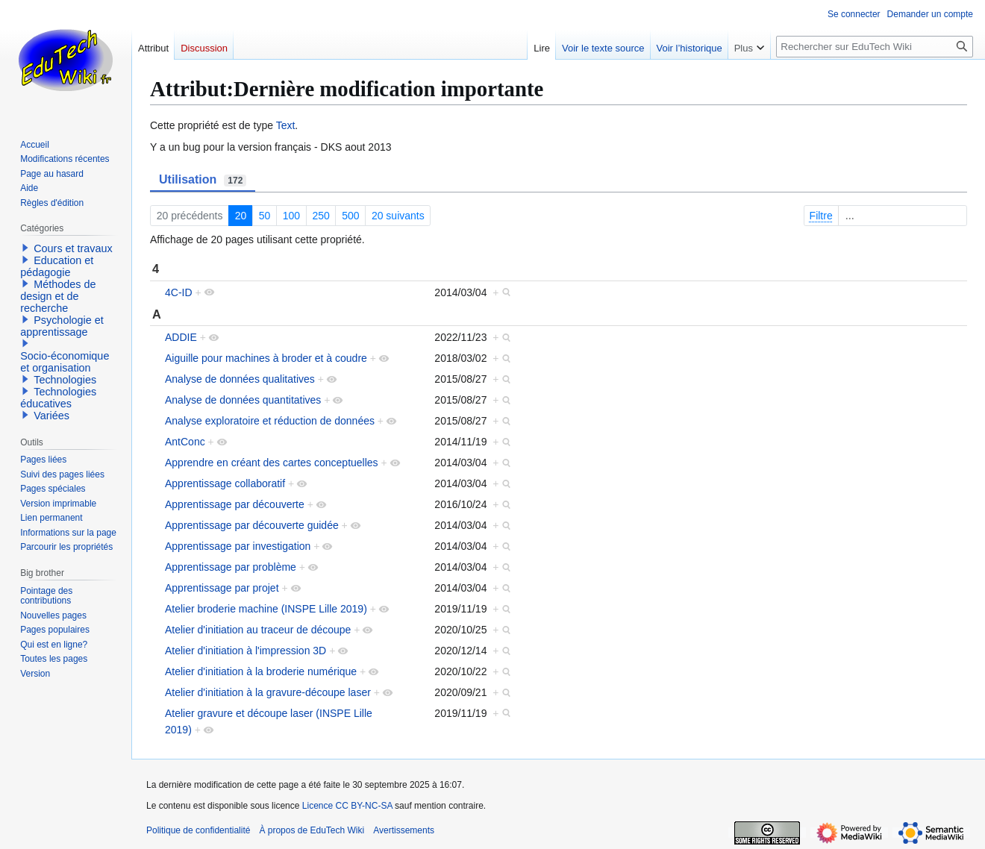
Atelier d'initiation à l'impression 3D (245, 651)
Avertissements (403, 830)
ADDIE (181, 337)
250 (320, 216)
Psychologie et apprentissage (62, 326)
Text (286, 125)
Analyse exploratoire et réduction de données (270, 421)
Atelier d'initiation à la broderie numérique (261, 671)
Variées (51, 416)
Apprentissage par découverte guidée (252, 525)
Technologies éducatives (58, 398)
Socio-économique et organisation (64, 362)
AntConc (185, 442)
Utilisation (202, 180)
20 (241, 216)
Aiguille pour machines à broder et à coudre (266, 358)
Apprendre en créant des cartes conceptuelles (271, 463)
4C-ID (179, 292)
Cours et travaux (73, 248)
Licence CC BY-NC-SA (347, 806)
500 (350, 216)
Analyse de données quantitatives (243, 400)
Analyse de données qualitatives (240, 379)
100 (291, 216)
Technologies (65, 380)
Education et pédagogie (56, 266)
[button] (25, 247)
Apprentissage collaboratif (225, 483)
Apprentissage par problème (230, 567)
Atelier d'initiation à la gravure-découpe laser (268, 692)
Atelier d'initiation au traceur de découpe (258, 630)
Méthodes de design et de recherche (58, 296)
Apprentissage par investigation (237, 546)
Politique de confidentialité (198, 830)
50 (265, 216)
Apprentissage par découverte (234, 504)
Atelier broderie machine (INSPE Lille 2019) (266, 609)
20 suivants (398, 216)
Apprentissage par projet (222, 588)
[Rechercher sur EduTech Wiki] (874, 46)
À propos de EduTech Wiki (311, 830)
